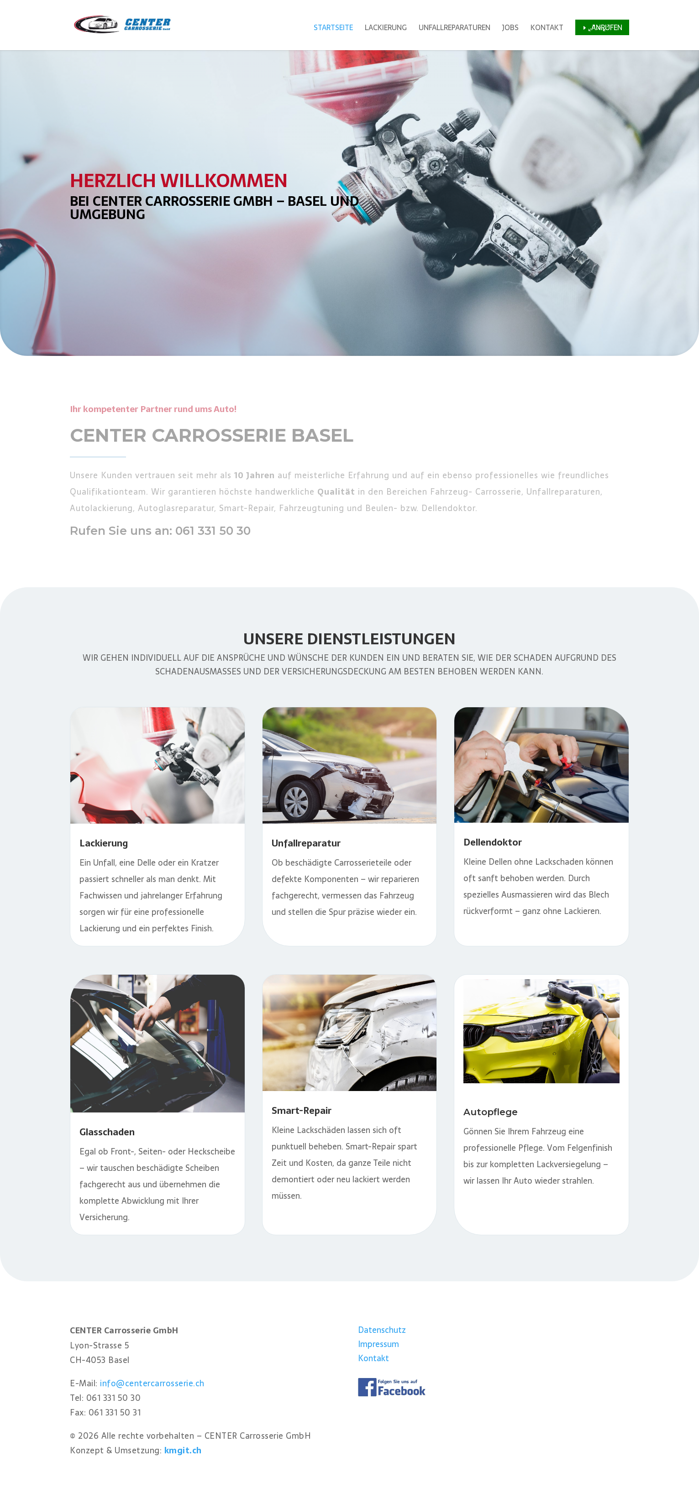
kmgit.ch (183, 1450)
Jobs (510, 28)
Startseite (333, 28)
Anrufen (606, 27)
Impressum (378, 1344)
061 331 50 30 (213, 531)
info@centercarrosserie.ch (152, 1383)
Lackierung (386, 28)
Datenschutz (382, 1330)
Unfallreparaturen (454, 28)
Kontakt (547, 28)
